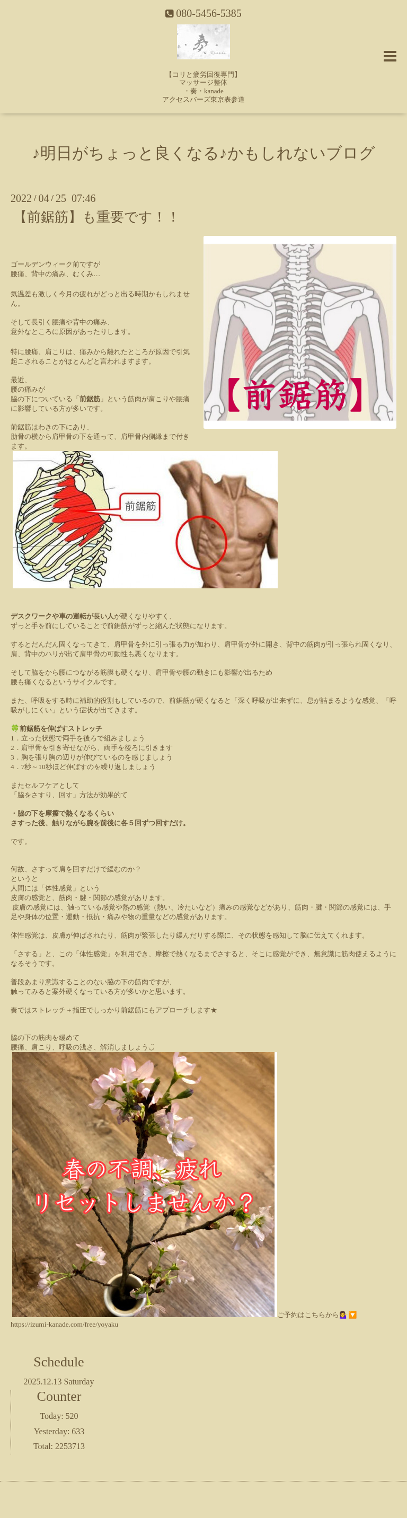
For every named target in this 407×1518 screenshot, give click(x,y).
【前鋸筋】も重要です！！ (96, 217)
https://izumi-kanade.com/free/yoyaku (64, 1324)
